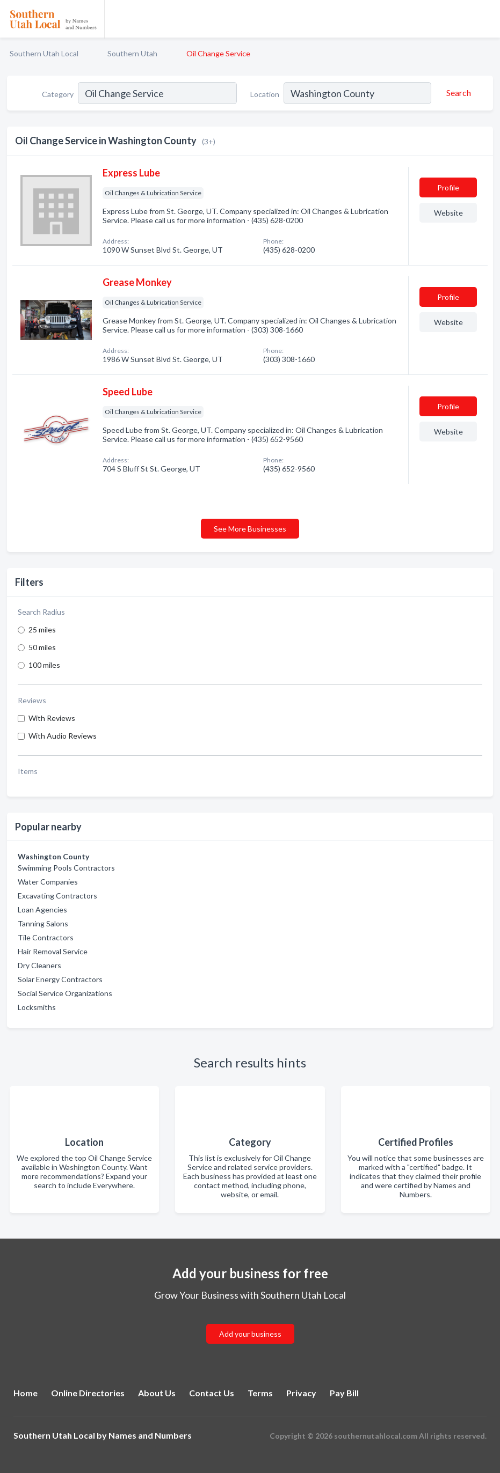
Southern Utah (132, 53)
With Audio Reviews (62, 735)
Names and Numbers (150, 1435)
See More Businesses (250, 528)
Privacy (301, 1393)
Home (25, 1393)
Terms (260, 1393)
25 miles (42, 629)
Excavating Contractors (57, 895)
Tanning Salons (43, 923)
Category (58, 94)
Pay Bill (344, 1393)
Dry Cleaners (39, 965)
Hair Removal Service (53, 951)
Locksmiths (37, 1007)
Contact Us (211, 1393)
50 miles (42, 647)
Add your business (250, 1333)
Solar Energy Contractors (60, 979)
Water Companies (48, 881)
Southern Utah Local (44, 53)
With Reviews (51, 718)
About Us (157, 1393)
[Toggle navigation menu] (485, 19)
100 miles (44, 664)
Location (264, 94)
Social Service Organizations (65, 993)
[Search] (457, 93)
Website (448, 212)
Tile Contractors (46, 937)
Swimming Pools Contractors (66, 867)
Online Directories (88, 1393)
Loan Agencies (42, 909)
